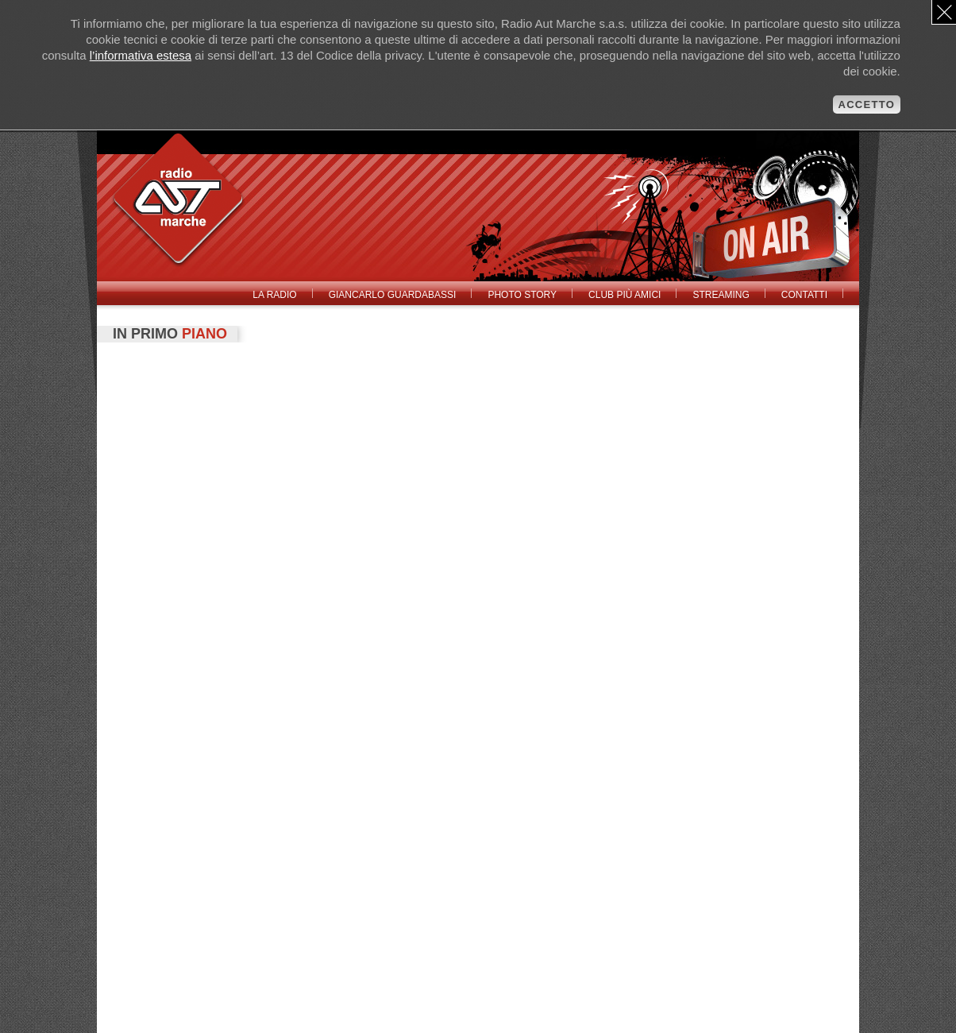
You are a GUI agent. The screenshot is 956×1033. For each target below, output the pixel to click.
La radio (274, 294)
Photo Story (522, 294)
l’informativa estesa (140, 55)
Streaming (720, 294)
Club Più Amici (624, 294)
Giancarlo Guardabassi (393, 294)
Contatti (804, 294)
